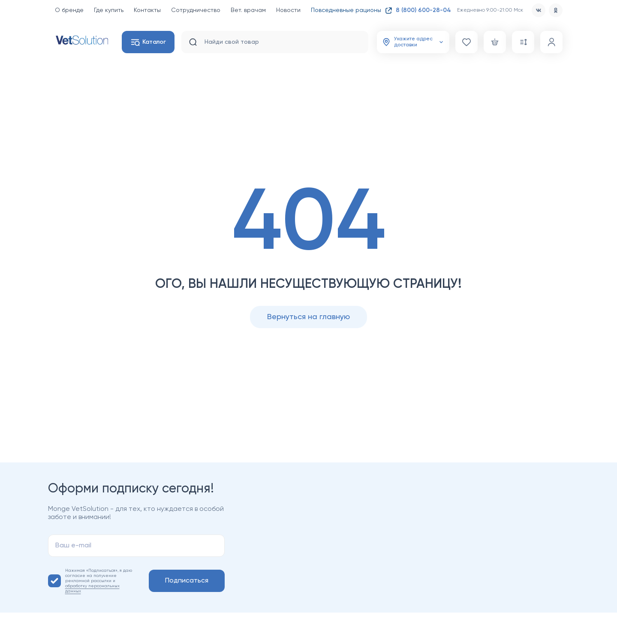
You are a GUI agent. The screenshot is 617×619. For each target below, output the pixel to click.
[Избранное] (466, 42)
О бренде (69, 10)
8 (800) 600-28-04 (423, 10)
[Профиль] (551, 42)
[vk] (538, 10)
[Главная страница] (81, 40)
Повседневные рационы (351, 10)
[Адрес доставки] (413, 42)
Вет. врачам (248, 10)
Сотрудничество (195, 10)
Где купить (108, 10)
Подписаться (186, 580)
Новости (288, 10)
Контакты (147, 10)
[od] (556, 10)
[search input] (279, 42)
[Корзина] (495, 42)
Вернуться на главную (308, 317)
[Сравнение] (523, 42)
